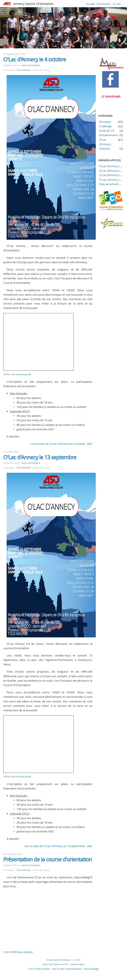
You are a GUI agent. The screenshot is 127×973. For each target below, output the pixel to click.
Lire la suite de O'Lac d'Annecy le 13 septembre (54, 846)
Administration (78, 964)
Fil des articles (42, 968)
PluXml (57, 964)
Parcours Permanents (95, 7)
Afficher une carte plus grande (17, 374)
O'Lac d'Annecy (24, 70)
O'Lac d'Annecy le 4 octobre (34, 59)
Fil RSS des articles (21, 952)
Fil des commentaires (69, 968)
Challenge (105, 126)
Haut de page (91, 968)
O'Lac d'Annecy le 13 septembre (39, 457)
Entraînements (108, 135)
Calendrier (115, 7)
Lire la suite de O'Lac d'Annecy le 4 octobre (57, 444)
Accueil (91, 3)
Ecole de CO (106, 131)
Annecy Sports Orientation (33, 3)
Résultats (105, 122)
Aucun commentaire (30, 65)
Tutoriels (104, 148)
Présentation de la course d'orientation (47, 859)
